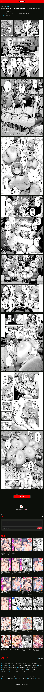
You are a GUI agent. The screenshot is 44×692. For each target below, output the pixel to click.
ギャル (28, 676)
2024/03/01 (8, 15)
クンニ (9, 676)
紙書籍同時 (11, 678)
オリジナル (5, 665)
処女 (40, 665)
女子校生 (37, 661)
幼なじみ (38, 674)
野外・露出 (5, 671)
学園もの (10, 669)
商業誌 (8, 6)
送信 (39, 528)
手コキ (4, 678)
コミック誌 (13, 665)
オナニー (35, 676)
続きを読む (22, 496)
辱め (11, 671)
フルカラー (26, 663)
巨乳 (17, 661)
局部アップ (31, 678)
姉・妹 (34, 667)
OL (10, 13)
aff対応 (7, 13)
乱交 (16, 13)
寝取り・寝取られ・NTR (30, 665)
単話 (24, 13)
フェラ (4, 663)
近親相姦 (18, 671)
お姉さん (21, 676)
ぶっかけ (32, 671)
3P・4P (4, 667)
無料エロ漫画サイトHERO (23, 684)
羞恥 (4, 676)
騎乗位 (4, 669)
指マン (18, 678)
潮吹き (29, 669)
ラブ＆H (20, 665)
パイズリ (25, 671)
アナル (13, 13)
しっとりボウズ (8, 11)
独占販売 (27, 13)
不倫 (24, 678)
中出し (29, 661)
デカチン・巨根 (6, 674)
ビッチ (38, 678)
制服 (28, 667)
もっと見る (41, 658)
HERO (22, 1)
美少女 (10, 663)
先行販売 (20, 13)
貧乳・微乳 (35, 663)
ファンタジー (21, 667)
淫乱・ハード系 (12, 667)
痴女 (20, 674)
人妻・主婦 (18, 663)
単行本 (23, 661)
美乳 (23, 669)
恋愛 (35, 669)
